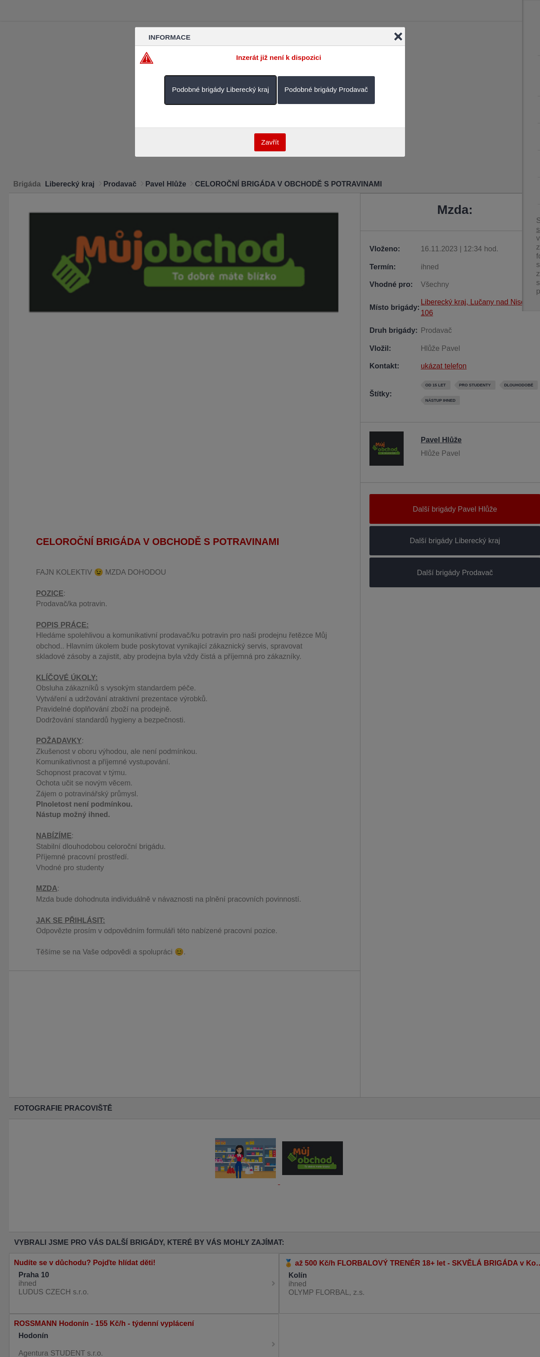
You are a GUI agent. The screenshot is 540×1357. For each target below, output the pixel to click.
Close (398, 36)
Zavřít (270, 142)
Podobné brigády (220, 89)
